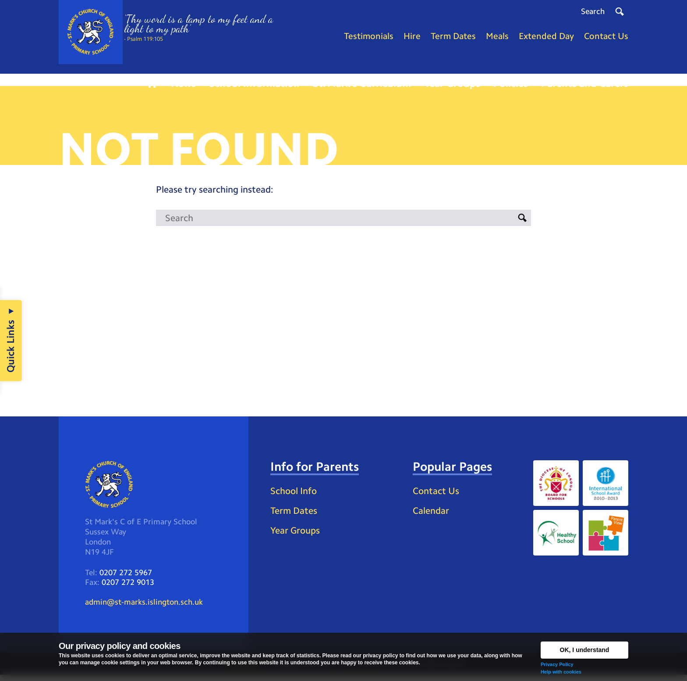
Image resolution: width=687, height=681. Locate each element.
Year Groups (296, 535)
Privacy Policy (557, 664)
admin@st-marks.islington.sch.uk (144, 608)
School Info (295, 496)
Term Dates (295, 515)
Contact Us (437, 496)
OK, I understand (584, 649)
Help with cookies (561, 671)
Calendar (432, 515)
